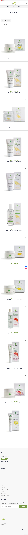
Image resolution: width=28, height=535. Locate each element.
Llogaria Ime (3, 493)
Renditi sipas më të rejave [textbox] (6, 20)
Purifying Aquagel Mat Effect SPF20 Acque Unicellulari (14, 58)
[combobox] (6, 20)
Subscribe (23, 506)
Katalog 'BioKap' (4, 474)
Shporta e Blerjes (4, 489)
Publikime (2, 478)
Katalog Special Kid (4, 476)
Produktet (3, 487)
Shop (2, 485)
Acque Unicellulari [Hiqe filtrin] (5, 24)
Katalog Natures (4, 472)
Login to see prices (14, 56)
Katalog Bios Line (4, 470)
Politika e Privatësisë (5, 495)
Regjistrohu (3, 491)
